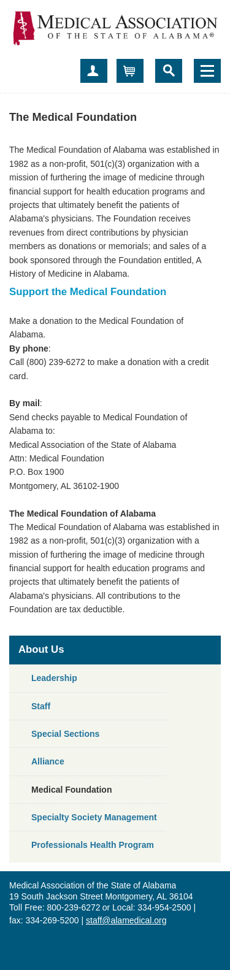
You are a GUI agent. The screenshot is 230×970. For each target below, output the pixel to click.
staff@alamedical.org (126, 920)
